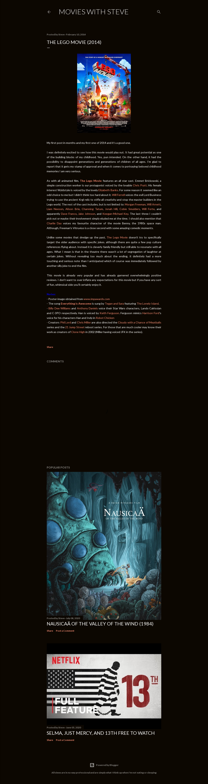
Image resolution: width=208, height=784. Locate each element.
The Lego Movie (117, 237)
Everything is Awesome (76, 303)
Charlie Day (54, 223)
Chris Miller (84, 322)
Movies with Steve (94, 11)
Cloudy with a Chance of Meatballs (139, 322)
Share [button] (50, 347)
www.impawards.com (97, 299)
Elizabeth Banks (108, 190)
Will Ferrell (118, 194)
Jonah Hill (111, 209)
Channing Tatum (92, 209)
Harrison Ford (150, 313)
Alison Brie (72, 209)
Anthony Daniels (87, 308)
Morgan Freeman (135, 204)
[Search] (158, 11)
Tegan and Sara (114, 303)
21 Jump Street (75, 327)
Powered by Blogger (104, 765)
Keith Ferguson (109, 313)
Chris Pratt (140, 185)
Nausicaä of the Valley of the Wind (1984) (100, 623)
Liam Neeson (55, 209)
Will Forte (148, 209)
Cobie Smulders (130, 209)
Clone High (78, 332)
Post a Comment (65, 630)
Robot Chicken (105, 317)
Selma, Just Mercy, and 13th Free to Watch (101, 733)
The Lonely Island (148, 303)
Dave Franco (69, 213)
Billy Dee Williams (60, 308)
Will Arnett (154, 204)
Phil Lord (65, 322)
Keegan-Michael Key (115, 213)
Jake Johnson (86, 213)
